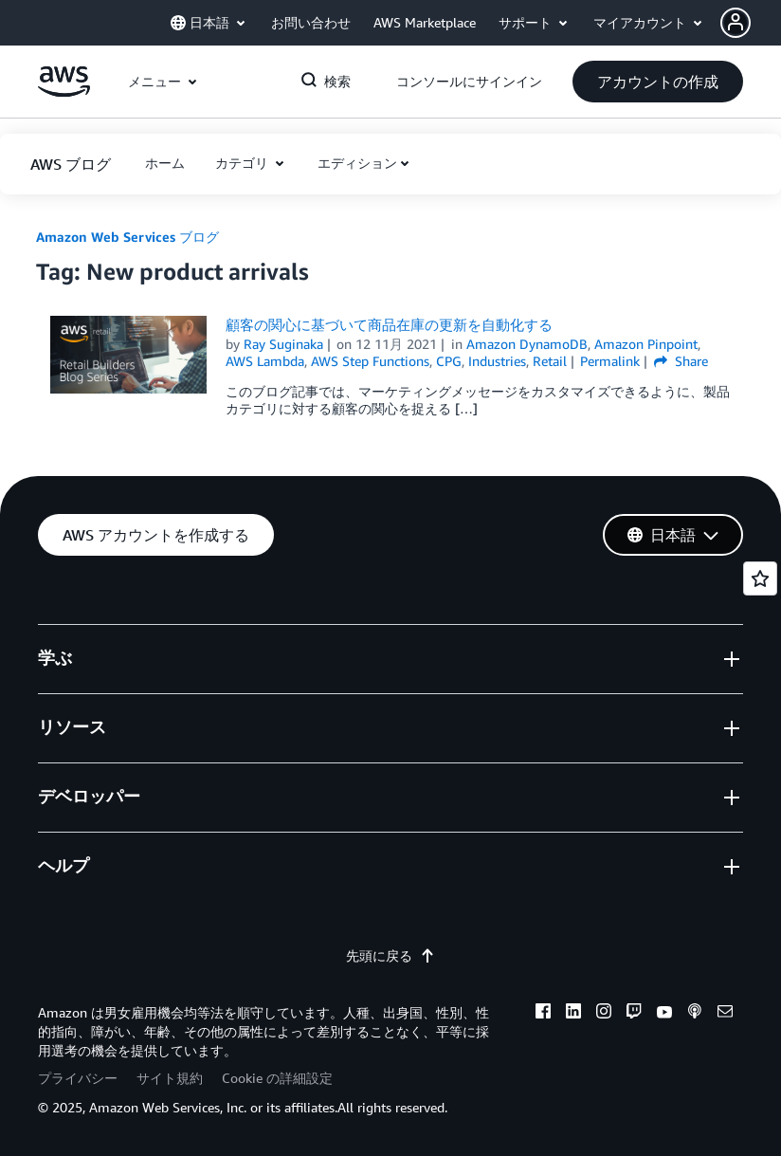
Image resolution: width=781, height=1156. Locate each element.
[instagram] (603, 1013)
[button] (750, 23)
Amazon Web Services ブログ (127, 237)
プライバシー (78, 1078)
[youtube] (664, 1013)
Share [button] (681, 361)
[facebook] (543, 1013)
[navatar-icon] (735, 23)
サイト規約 (169, 1078)
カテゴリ (243, 163)
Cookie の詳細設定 (277, 1078)
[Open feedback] (760, 578)
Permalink (610, 361)
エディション (357, 163)
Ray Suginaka (283, 344)
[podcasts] (694, 1013)
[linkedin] (573, 1013)
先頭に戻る (390, 955)
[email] (725, 1013)
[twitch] (634, 1013)
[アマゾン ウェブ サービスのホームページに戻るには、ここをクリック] (64, 91)
